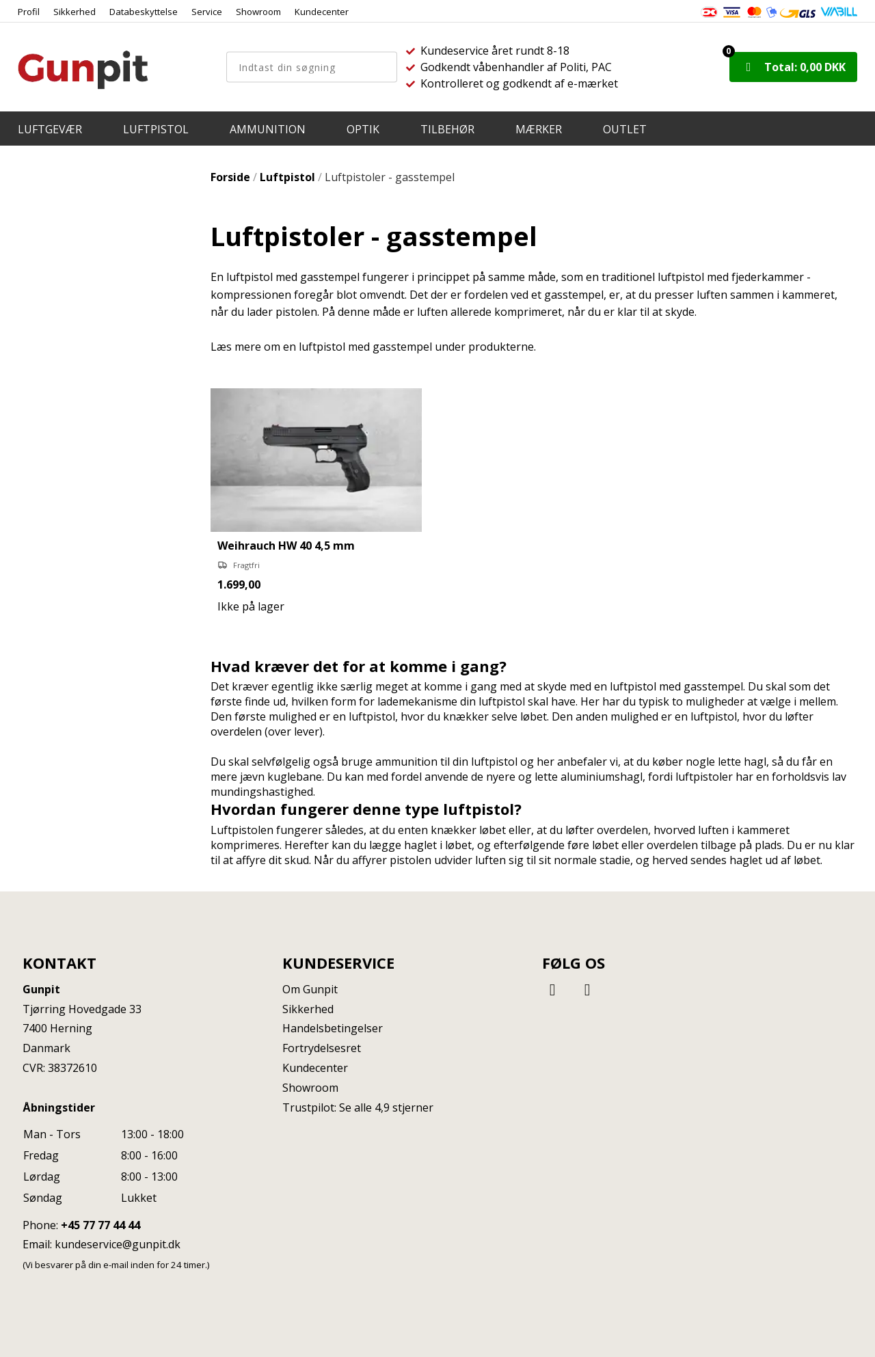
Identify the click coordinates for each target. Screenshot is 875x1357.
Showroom (258, 11)
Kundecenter (322, 11)
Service (206, 11)
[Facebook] (554, 989)
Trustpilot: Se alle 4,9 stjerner (357, 1107)
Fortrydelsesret (321, 1048)
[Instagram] (587, 989)
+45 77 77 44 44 (100, 1225)
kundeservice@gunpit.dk (117, 1244)
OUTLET (625, 129)
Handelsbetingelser (332, 1028)
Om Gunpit (310, 989)
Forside (230, 177)
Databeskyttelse (143, 11)
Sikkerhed (74, 11)
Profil (29, 11)
